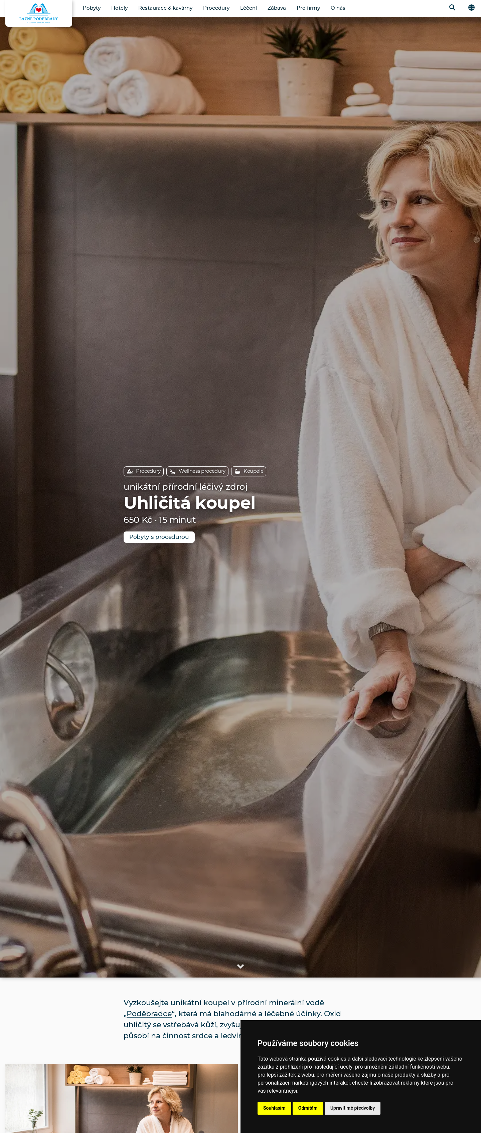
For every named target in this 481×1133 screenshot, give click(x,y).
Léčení (248, 8)
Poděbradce (149, 1014)
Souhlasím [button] (274, 1108)
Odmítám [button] (308, 1108)
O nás (338, 8)
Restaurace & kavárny (165, 8)
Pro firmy (308, 8)
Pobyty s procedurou (159, 537)
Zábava (277, 8)
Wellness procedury (197, 471)
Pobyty (92, 8)
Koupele (249, 471)
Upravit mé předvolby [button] (352, 1108)
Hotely (119, 8)
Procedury (216, 8)
